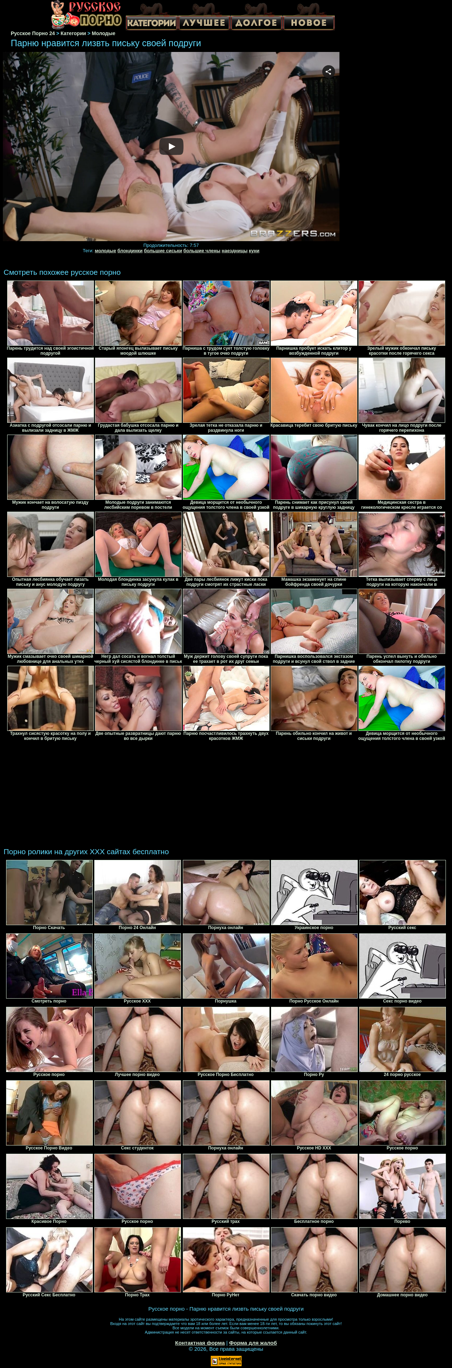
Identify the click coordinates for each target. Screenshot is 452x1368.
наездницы (235, 250)
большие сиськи (163, 250)
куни (254, 250)
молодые (105, 250)
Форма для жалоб (253, 1343)
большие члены (202, 250)
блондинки (130, 250)
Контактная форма (200, 1343)
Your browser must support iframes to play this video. (171, 147)
